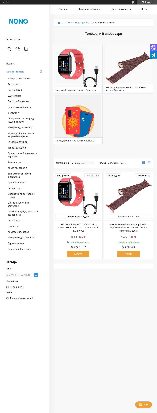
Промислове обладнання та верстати (22, 155)
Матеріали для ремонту (20, 127)
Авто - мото (14, 84)
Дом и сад (13, 226)
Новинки (10, 63)
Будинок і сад (15, 90)
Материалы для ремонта (21, 237)
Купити (78, 254)
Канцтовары (14, 162)
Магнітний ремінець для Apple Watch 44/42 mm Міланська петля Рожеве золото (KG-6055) (128, 227)
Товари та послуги (88, 9)
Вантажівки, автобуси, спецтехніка (19, 175)
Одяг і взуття (14, 95)
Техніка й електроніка (19, 78)
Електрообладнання (18, 101)
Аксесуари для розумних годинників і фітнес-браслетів (126, 89)
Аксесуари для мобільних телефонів (75, 140)
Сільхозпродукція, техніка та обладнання (23, 213)
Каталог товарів (15, 71)
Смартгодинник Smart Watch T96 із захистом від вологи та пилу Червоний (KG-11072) (78, 227)
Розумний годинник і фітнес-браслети (76, 90)
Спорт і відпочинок (17, 142)
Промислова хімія (17, 182)
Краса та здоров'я (17, 168)
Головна (63, 9)
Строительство (16, 243)
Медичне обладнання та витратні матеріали (21, 135)
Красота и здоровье (18, 232)
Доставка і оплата (121, 9)
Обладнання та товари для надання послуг (22, 120)
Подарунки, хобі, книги (19, 107)
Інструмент (13, 113)
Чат (143, 404)
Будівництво (14, 188)
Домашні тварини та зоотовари (18, 204)
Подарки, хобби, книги (19, 249)
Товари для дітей (17, 147)
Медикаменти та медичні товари (21, 195)
